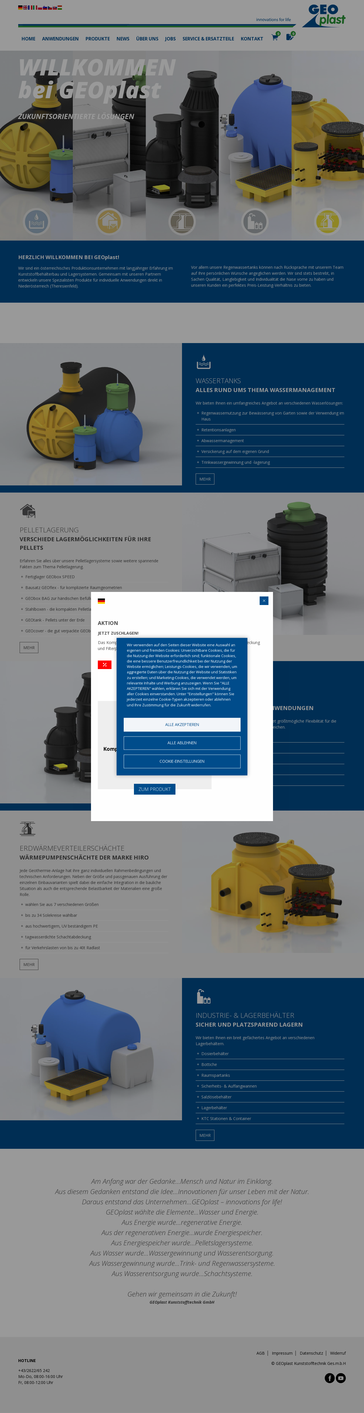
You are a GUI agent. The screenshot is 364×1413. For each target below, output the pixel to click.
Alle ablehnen (182, 743)
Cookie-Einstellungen (182, 761)
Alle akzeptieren (182, 724)
